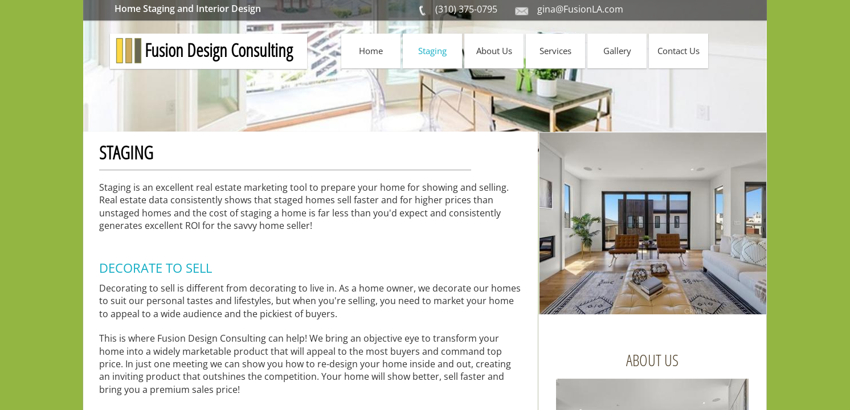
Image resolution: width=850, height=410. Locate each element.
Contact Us (678, 50)
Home (371, 50)
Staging (432, 50)
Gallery (617, 50)
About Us (494, 50)
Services (555, 50)
